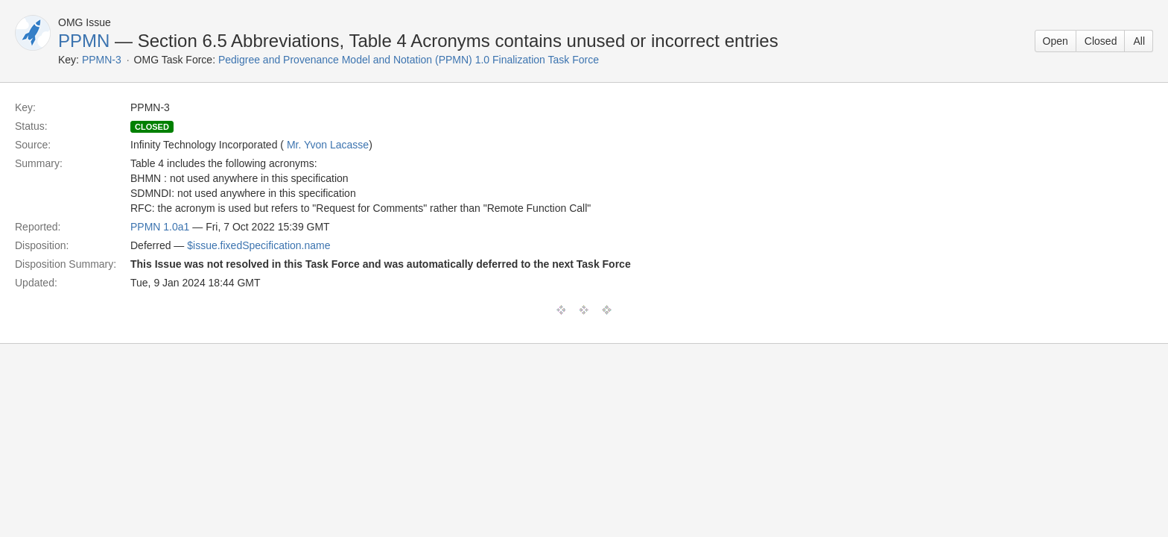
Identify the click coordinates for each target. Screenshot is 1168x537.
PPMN (84, 41)
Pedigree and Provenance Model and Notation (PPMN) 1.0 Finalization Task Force (408, 60)
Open (1055, 41)
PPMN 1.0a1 (159, 227)
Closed (1101, 41)
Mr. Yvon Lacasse (328, 145)
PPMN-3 (101, 60)
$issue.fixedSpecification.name (258, 245)
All (1139, 41)
